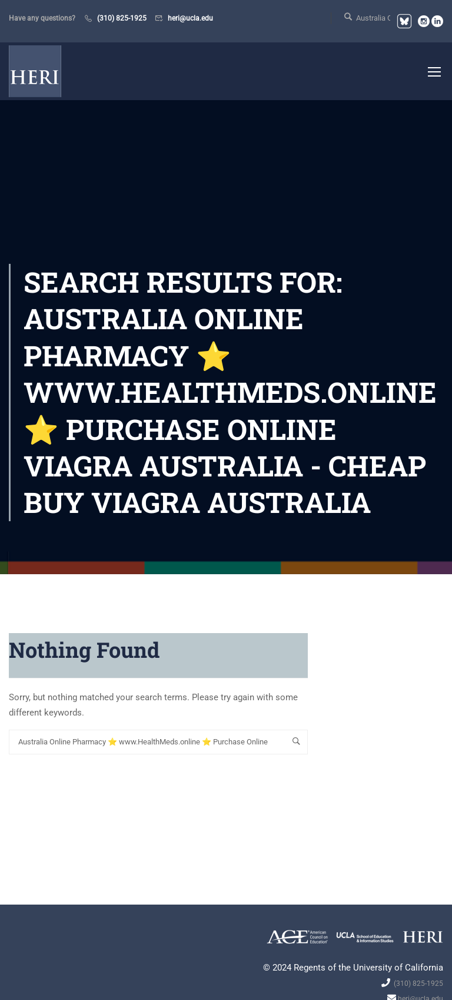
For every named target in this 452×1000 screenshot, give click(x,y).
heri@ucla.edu (190, 18)
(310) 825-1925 (122, 18)
